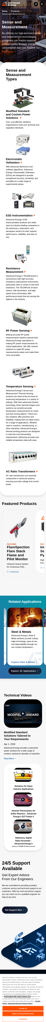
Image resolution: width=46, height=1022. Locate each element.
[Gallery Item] (23, 779)
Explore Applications (25, 671)
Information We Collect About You (17, 996)
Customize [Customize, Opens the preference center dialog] (23, 1019)
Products (15, 11)
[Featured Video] (23, 713)
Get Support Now (15, 910)
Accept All (23, 1008)
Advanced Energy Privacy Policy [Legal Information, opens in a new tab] (20, 1003)
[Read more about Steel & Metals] (25, 617)
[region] (23, 998)
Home (5, 11)
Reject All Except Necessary (23, 1014)
